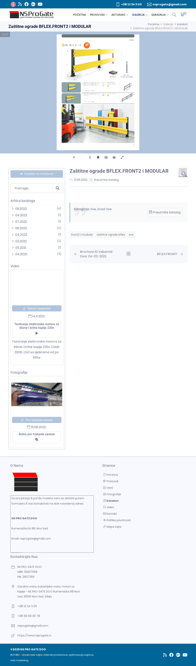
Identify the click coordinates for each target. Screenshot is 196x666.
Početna (79, 15)
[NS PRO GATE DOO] (31, 14)
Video (108, 507)
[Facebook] (26, 4)
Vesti (108, 488)
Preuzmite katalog (104, 180)
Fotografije (112, 494)
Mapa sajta (112, 527)
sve (131, 235)
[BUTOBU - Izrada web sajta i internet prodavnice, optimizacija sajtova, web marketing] (13, 4)
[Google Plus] (33, 4)
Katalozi (182, 24)
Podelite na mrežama (36, 174)
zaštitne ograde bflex (111, 235)
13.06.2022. (79, 180)
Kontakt (110, 514)
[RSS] (20, 4)
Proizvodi (97, 15)
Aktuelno (118, 15)
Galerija (138, 15)
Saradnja (158, 15)
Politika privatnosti (117, 520)
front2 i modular (82, 235)
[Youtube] (40, 4)
